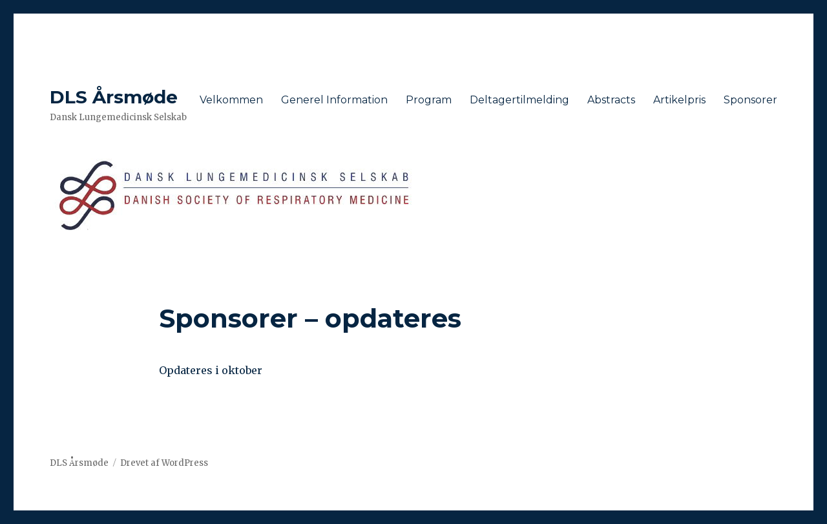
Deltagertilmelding (519, 100)
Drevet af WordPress (164, 462)
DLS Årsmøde (114, 97)
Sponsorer (750, 100)
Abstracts (611, 100)
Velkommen (231, 100)
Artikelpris (679, 100)
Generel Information (334, 100)
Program (429, 100)
